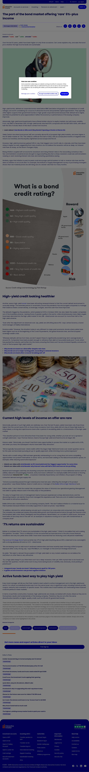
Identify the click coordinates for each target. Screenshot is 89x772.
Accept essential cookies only (48, 94)
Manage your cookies (28, 93)
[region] (45, 88)
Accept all (64, 94)
